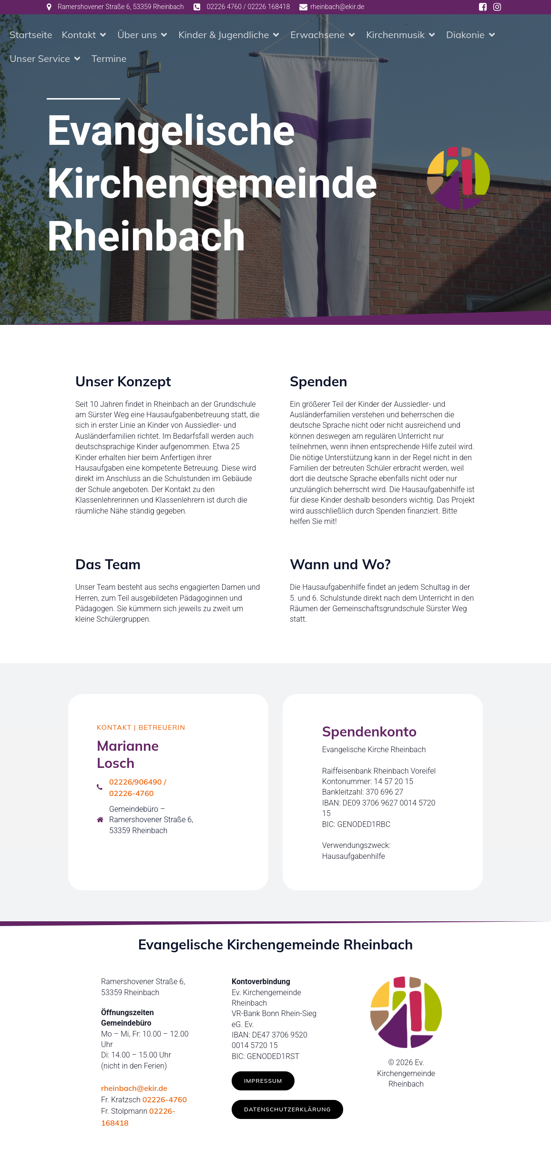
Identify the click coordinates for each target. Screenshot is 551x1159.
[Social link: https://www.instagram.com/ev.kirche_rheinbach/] (497, 7)
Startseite (31, 35)
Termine (109, 59)
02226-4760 (165, 1101)
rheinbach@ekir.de (134, 1090)
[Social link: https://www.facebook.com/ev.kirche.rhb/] (483, 7)
